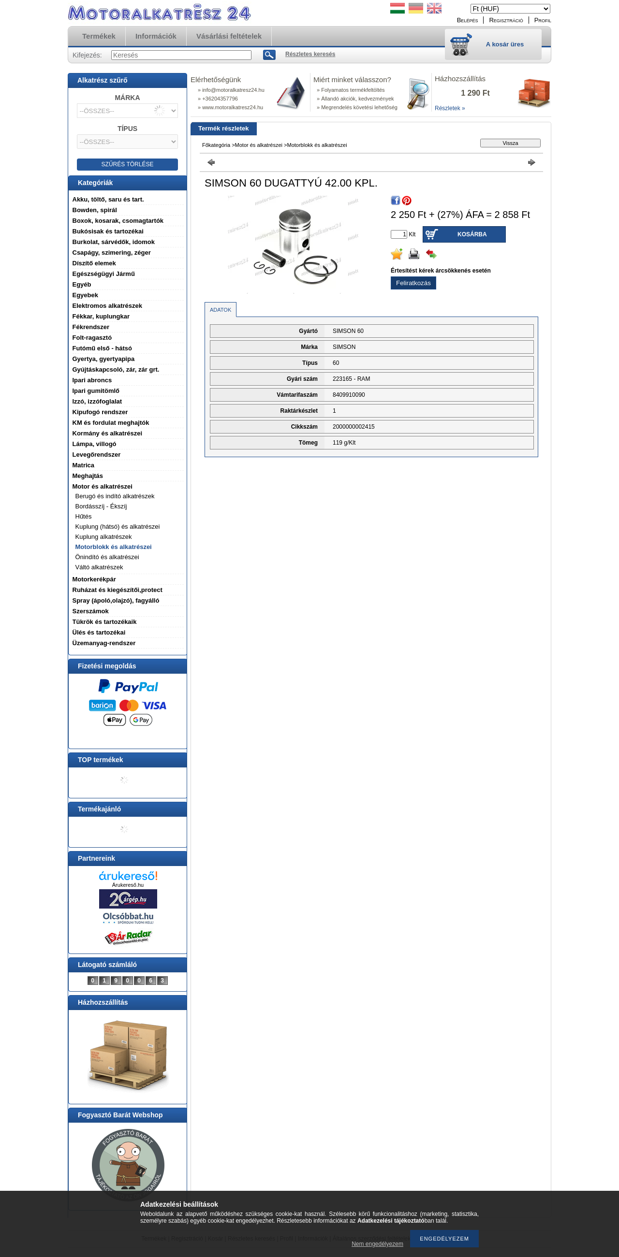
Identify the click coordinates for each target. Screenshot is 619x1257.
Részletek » (450, 108)
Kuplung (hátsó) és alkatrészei (117, 526)
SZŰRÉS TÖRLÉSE (128, 164)
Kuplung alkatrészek (103, 536)
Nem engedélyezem (377, 1244)
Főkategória (216, 145)
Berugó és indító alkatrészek (115, 496)
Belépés (467, 20)
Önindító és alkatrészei (107, 557)
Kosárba (472, 234)
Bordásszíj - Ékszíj (101, 506)
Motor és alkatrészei (258, 145)
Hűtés (83, 516)
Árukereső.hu (128, 885)
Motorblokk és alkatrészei (113, 546)
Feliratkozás (413, 283)
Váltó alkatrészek (99, 567)
